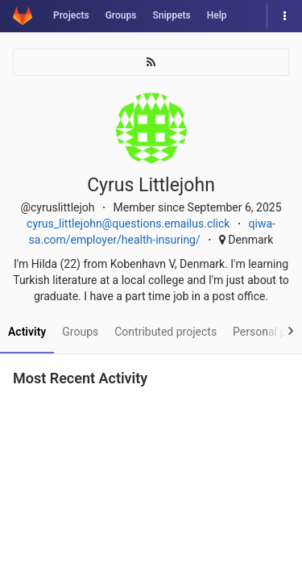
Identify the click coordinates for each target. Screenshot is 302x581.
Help (217, 15)
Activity (27, 331)
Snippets (171, 15)
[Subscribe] (151, 62)
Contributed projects (165, 331)
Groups (121, 15)
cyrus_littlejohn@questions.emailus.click (128, 223)
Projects (71, 15)
